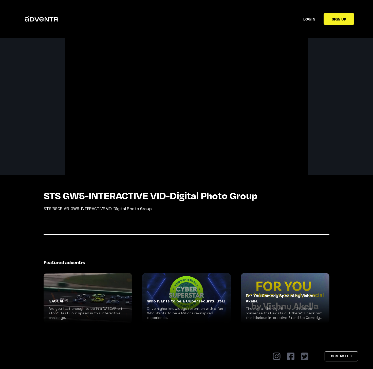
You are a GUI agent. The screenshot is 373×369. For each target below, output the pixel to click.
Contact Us (341, 356)
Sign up (339, 19)
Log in (309, 19)
